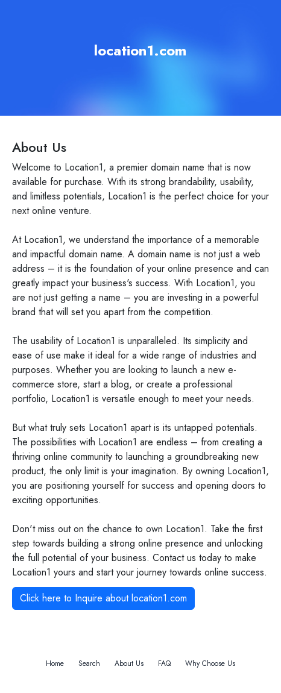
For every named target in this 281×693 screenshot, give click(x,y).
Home (55, 663)
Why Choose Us (210, 663)
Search (89, 663)
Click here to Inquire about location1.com (103, 598)
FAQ (164, 663)
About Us (129, 663)
